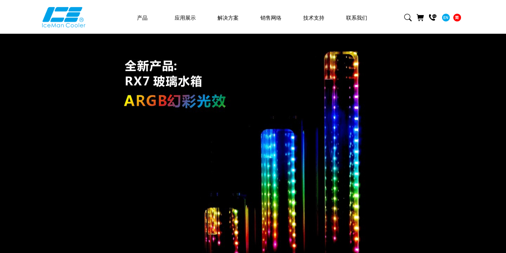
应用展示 (185, 18)
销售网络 (270, 18)
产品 (142, 18)
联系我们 (356, 18)
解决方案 (228, 18)
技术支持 (313, 18)
